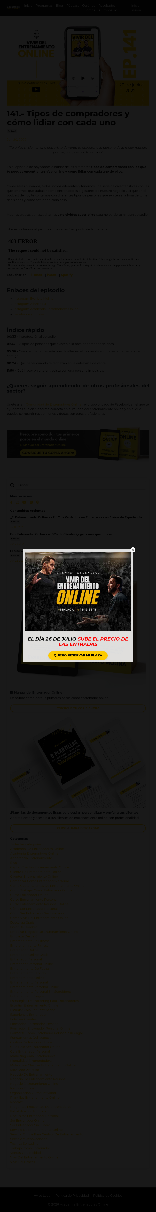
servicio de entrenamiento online (36, 1130)
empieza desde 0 (23, 936)
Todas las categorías (25, 844)
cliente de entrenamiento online (36, 872)
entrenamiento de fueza (29, 969)
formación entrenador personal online (40, 1028)
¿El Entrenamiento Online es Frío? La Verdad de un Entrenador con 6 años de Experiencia (76, 517)
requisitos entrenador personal (34, 1116)
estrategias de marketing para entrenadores (44, 1001)
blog (13, 863)
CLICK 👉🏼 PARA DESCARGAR (78, 828)
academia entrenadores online (34, 853)
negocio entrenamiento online (34, 1084)
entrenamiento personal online (34, 987)
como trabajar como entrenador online (41, 890)
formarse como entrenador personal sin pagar (46, 1033)
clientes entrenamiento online (34, 876)
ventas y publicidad (25, 1153)
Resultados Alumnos (107, 8)
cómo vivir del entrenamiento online (39, 918)
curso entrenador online (29, 895)
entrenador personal (26, 959)
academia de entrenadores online (37, 849)
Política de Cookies (107, 1196)
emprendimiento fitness (29, 945)
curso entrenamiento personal (34, 899)
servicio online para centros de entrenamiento (46, 1134)
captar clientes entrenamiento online (39, 867)
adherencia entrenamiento (31, 858)
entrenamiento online (27, 978)
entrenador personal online (31, 964)
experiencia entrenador (28, 1015)
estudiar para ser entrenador (32, 1010)
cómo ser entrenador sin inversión (37, 913)
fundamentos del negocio (30, 1038)
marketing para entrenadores (33, 1056)
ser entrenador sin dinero (30, 1125)
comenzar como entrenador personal (39, 881)
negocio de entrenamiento (31, 1074)
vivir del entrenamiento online (34, 1157)
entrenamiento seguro (27, 996)
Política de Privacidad (72, 1196)
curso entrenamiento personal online (39, 904)
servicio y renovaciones (28, 1139)
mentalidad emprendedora (31, 1061)
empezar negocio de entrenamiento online (44, 932)
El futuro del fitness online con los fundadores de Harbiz (52, 551)
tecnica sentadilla (24, 1143)
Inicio (28, 6)
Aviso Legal (42, 1196)
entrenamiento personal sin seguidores (41, 992)
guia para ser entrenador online (35, 1047)
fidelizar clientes (23, 1019)
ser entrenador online (27, 1120)
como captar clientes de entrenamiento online (47, 886)
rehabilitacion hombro (28, 1111)
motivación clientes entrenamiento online (43, 1065)
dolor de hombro (23, 927)
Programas (44, 6)
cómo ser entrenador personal (34, 909)
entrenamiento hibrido (28, 973)
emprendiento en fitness (29, 941)
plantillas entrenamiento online (35, 1097)
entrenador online (24, 950)
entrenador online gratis (29, 955)
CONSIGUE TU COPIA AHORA (78, 708)
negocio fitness (22, 1088)
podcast (12, 131)
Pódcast (72, 6)
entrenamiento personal (29, 982)
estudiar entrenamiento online (34, 1005)
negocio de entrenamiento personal (38, 1079)
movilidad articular (24, 1070)
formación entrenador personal (34, 1024)
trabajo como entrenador (30, 1148)
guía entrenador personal (30, 1051)
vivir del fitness (22, 1162)
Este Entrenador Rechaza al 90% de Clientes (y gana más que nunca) (61, 534)
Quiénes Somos (88, 8)
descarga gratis (22, 922)
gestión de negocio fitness (31, 1042)
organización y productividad (33, 1093)
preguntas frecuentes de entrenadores (40, 1107)
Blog (59, 6)
